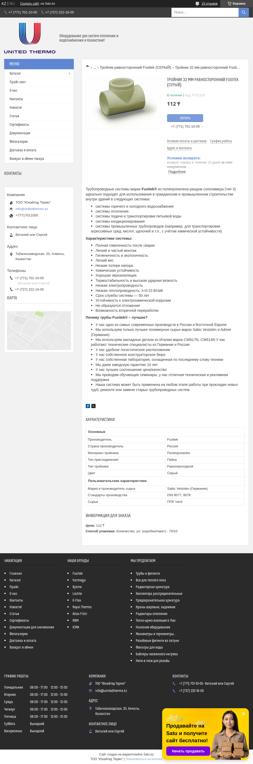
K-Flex (77, 600)
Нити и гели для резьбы (153, 661)
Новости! (16, 108)
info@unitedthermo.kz (31, 209)
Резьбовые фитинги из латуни (157, 641)
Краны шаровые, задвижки (155, 607)
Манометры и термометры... (156, 634)
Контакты (16, 99)
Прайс (14, 587)
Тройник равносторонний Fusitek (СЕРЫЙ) (135, 67)
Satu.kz (148, 754)
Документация (20, 133)
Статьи (14, 116)
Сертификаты (19, 125)
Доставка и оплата (23, 150)
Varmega (79, 580)
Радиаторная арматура (153, 587)
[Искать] (244, 12)
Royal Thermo (82, 607)
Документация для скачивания (32, 627)
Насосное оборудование (153, 627)
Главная (16, 574)
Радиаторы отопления (151, 614)
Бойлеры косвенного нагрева (157, 654)
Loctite (77, 594)
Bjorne (77, 587)
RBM (75, 621)
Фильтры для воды (149, 647)
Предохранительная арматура (158, 600)
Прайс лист (18, 82)
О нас (13, 91)
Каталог (15, 74)
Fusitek (78, 574)
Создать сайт (29, 3)
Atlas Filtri (80, 614)
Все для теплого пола (151, 580)
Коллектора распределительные (159, 594)
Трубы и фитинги (148, 574)
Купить (185, 118)
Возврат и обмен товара (27, 159)
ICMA (76, 627)
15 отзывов (210, 3)
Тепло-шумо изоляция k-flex (156, 621)
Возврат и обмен (21, 647)
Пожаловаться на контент (143, 759)
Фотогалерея (19, 142)
